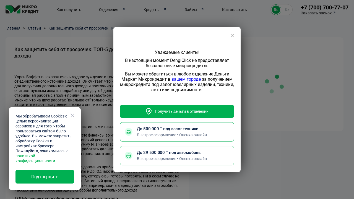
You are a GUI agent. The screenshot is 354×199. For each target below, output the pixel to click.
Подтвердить (45, 176)
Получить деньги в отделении (177, 111)
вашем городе (186, 79)
